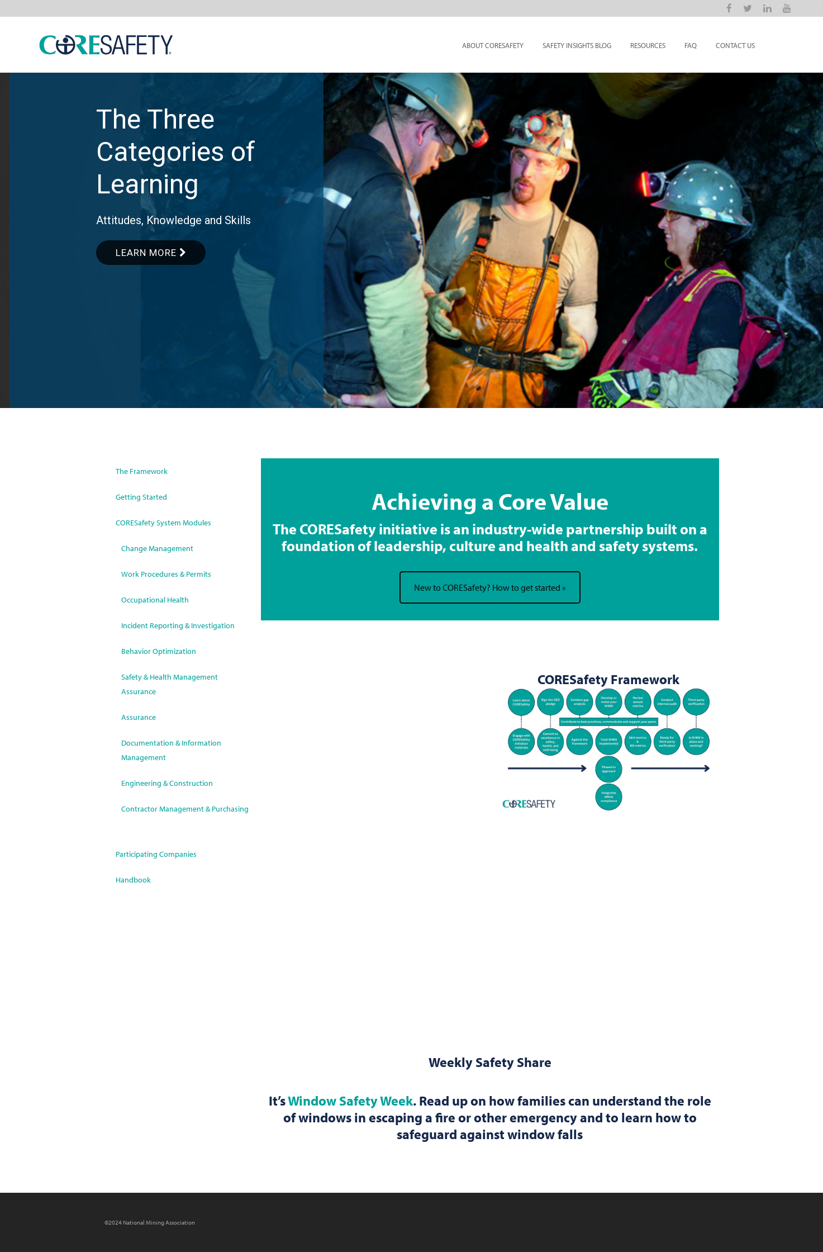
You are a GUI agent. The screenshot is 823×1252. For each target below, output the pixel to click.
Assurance (138, 717)
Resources (647, 45)
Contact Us (735, 45)
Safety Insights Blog (577, 45)
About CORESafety (493, 45)
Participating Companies (156, 854)
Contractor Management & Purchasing (185, 809)
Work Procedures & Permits (166, 574)
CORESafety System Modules (163, 523)
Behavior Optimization (158, 651)
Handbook (133, 880)
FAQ (690, 45)
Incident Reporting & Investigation (178, 625)
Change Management (157, 548)
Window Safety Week (350, 1100)
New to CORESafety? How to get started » (490, 587)
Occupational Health (155, 600)
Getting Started (141, 497)
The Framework (142, 471)
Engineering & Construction (167, 783)
